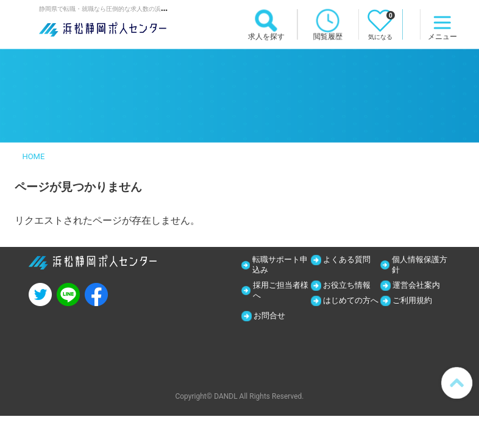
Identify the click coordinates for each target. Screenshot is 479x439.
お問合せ (411, 318)
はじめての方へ (349, 308)
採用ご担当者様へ (279, 292)
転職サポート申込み (277, 265)
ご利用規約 (415, 302)
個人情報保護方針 (418, 265)
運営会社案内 (419, 286)
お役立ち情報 (349, 286)
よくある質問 (349, 260)
